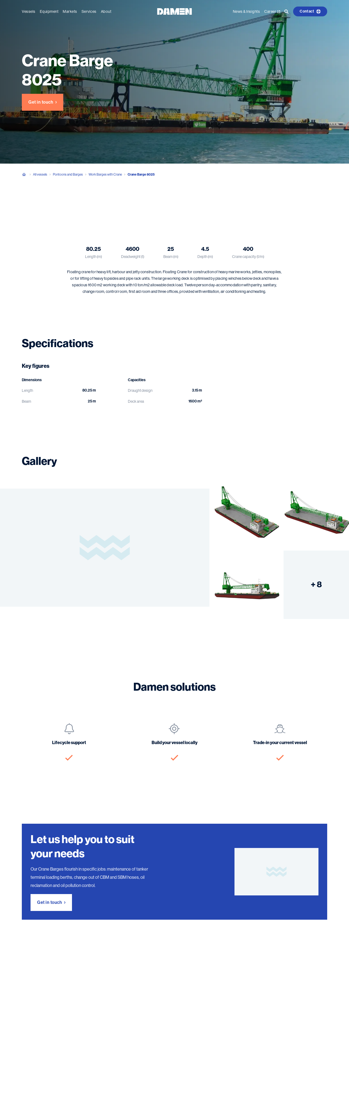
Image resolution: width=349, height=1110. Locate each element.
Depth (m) (205, 256)
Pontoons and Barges (68, 174)
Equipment (49, 11)
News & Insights (246, 11)
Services (89, 11)
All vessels (40, 174)
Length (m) (93, 256)
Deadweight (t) (132, 256)
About (106, 11)
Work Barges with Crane (105, 174)
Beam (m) (170, 256)
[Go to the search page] (286, 11)
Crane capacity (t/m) (248, 256)
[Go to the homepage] (174, 11)
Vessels (28, 11)
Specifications (62, 202)
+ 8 (316, 584)
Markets (70, 11)
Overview (30, 202)
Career (272, 11)
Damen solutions (124, 202)
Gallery (92, 202)
